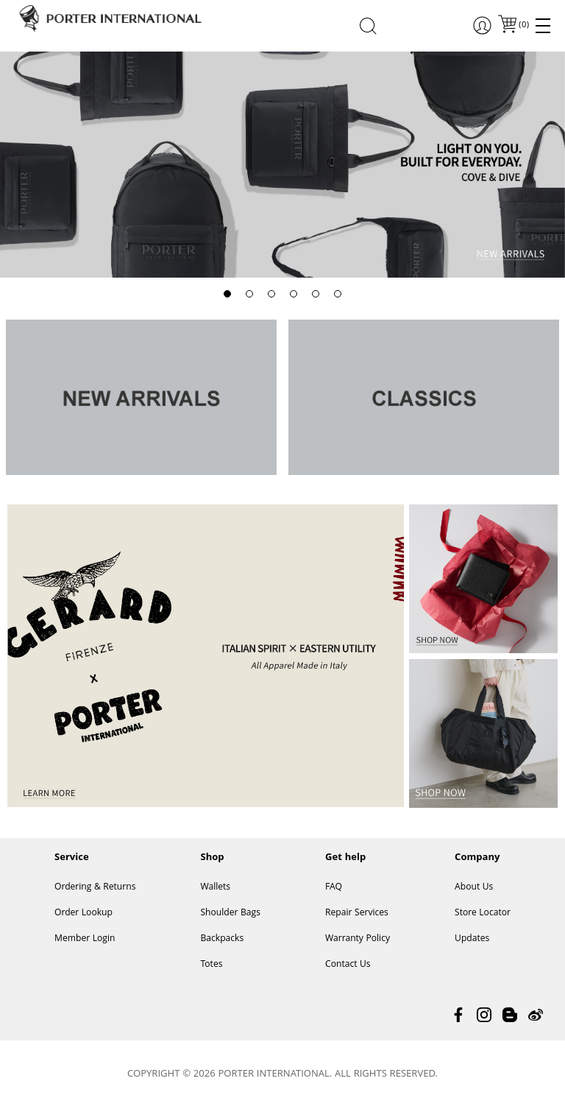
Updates (472, 939)
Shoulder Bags (230, 913)
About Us (474, 887)
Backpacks (222, 939)
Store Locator (483, 913)
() (523, 25)
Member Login (84, 939)
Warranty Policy (357, 939)
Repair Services (356, 913)
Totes (211, 965)
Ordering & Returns (94, 887)
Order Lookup (83, 913)
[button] (227, 294)
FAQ (333, 887)
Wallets (215, 887)
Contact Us (348, 965)
